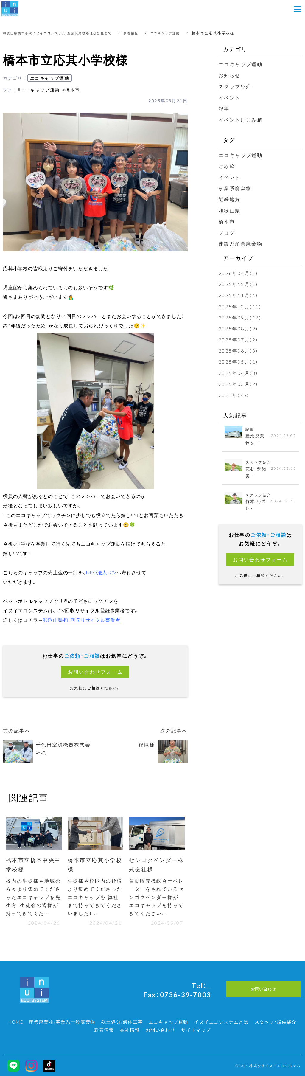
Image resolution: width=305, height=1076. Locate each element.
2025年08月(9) (238, 328)
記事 (224, 108)
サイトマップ (196, 1030)
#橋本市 (71, 90)
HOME (15, 1021)
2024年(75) (234, 394)
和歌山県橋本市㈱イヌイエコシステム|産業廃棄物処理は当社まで (66, 32)
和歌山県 (230, 210)
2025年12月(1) (238, 284)
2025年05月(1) (238, 361)
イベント (230, 97)
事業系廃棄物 (235, 188)
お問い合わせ (160, 1030)
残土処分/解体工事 (122, 1021)
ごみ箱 (227, 166)
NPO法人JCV (101, 572)
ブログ (227, 232)
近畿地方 (230, 199)
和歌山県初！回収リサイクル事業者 (81, 619)
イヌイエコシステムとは (221, 1021)
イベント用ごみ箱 (240, 119)
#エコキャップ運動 (39, 90)
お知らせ (230, 75)
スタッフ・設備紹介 (276, 1021)
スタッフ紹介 (235, 86)
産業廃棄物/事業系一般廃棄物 (62, 1021)
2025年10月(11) (240, 306)
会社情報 (129, 1030)
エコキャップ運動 (187, 32)
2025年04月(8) (238, 372)
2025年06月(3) (238, 350)
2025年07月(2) (238, 339)
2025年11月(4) (238, 295)
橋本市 (227, 221)
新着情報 (149, 32)
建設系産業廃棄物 (240, 243)
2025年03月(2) (238, 383)
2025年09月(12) (240, 317)
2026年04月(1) (238, 273)
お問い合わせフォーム (95, 671)
